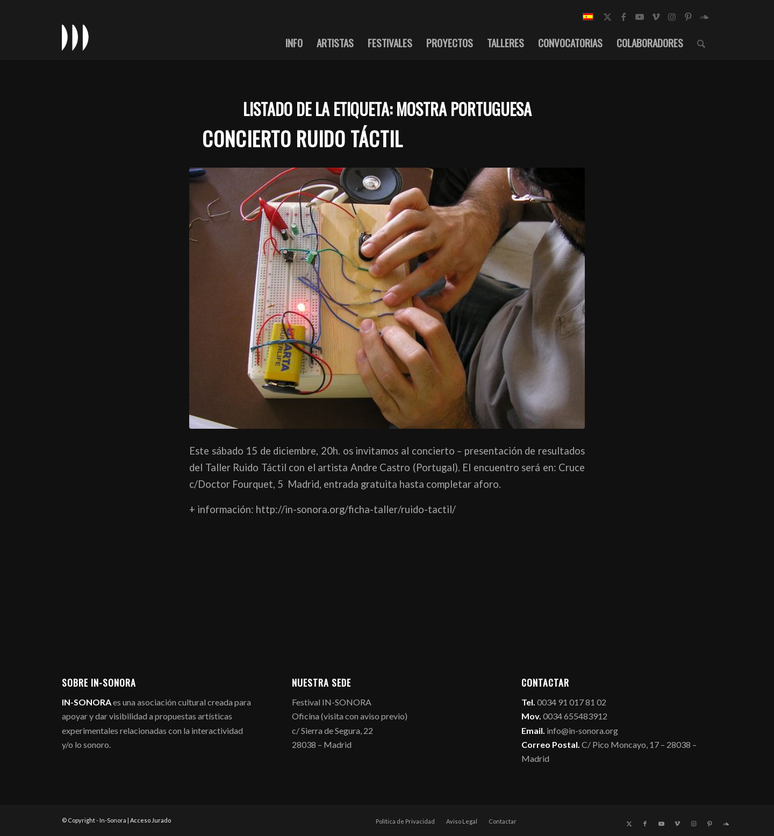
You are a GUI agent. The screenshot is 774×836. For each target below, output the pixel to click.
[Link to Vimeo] (656, 17)
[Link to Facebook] (623, 17)
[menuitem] (294, 42)
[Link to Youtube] (640, 17)
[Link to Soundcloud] (704, 17)
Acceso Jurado (150, 820)
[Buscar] (701, 42)
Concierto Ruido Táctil (302, 138)
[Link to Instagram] (672, 17)
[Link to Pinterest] (688, 17)
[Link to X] (607, 17)
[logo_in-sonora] (75, 37)
